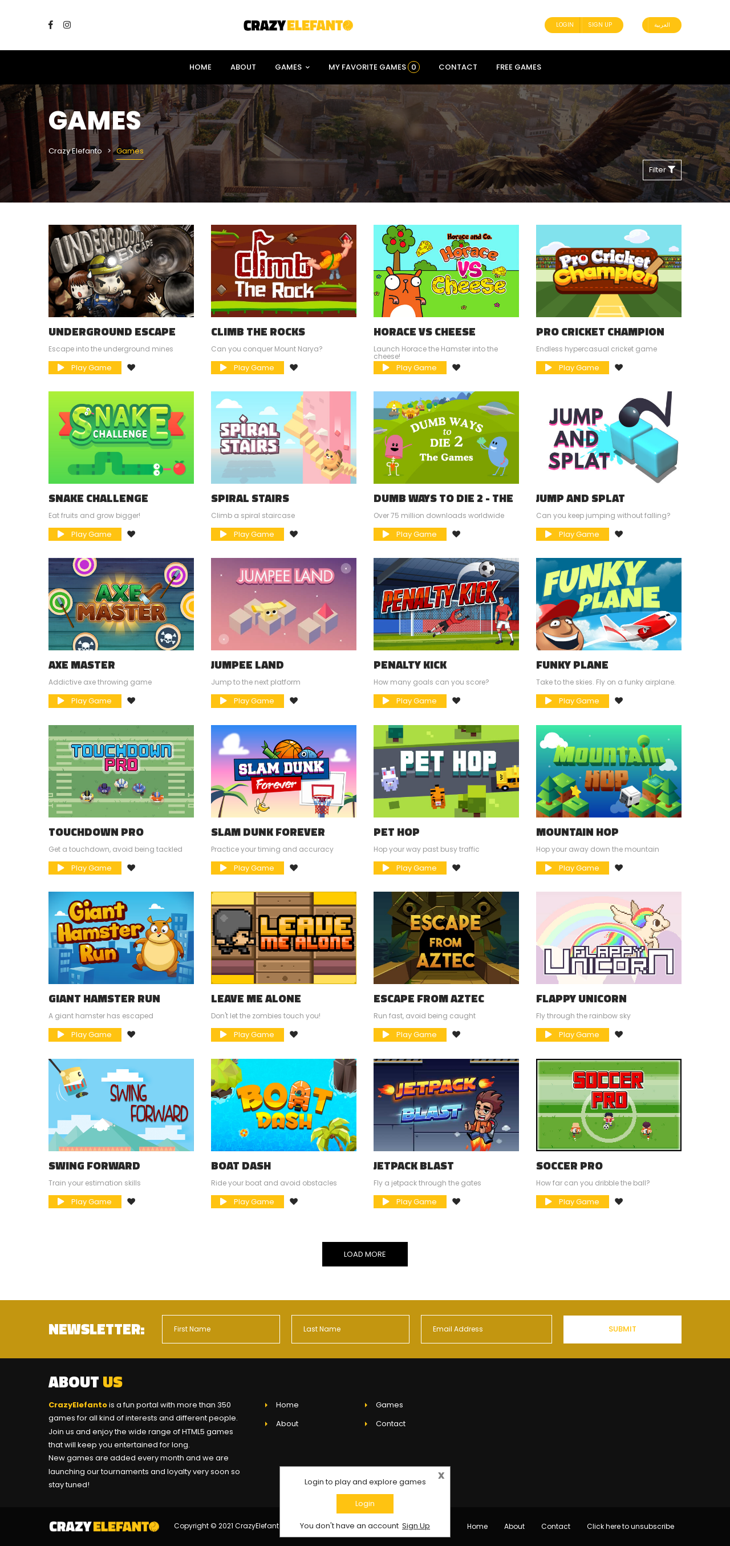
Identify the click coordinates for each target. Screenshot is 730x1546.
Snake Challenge (98, 498)
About (243, 67)
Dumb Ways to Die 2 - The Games (443, 503)
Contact (458, 67)
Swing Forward (94, 1165)
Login (565, 25)
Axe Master (81, 664)
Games (292, 67)
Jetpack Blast (414, 1165)
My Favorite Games (374, 67)
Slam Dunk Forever (268, 831)
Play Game (85, 367)
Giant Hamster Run (104, 998)
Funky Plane (572, 664)
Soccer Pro (569, 1165)
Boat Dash (241, 1165)
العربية (662, 25)
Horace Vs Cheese (425, 331)
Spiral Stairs (250, 498)
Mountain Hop (577, 831)
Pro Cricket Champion (600, 331)
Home (200, 67)
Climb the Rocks (258, 331)
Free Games (518, 67)
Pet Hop (397, 831)
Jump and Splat (580, 498)
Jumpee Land (247, 664)
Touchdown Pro (96, 831)
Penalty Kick (410, 664)
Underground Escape (112, 331)
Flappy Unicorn (581, 998)
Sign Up (600, 25)
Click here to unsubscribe (630, 1526)
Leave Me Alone (256, 998)
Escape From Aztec (429, 998)
